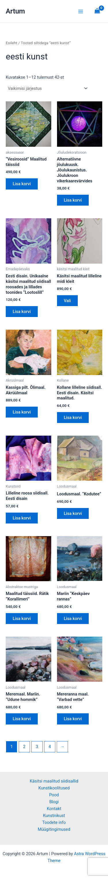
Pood (54, 794)
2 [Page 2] (24, 746)
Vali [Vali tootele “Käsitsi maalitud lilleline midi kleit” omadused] (67, 300)
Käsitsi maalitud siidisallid (54, 781)
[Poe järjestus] (47, 88)
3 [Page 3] (37, 746)
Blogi (54, 801)
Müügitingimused (54, 829)
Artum (15, 11)
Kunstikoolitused (53, 788)
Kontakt (54, 808)
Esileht (11, 43)
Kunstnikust (54, 815)
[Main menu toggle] (80, 11)
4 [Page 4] (49, 746)
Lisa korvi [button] (22, 183)
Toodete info (54, 822)
